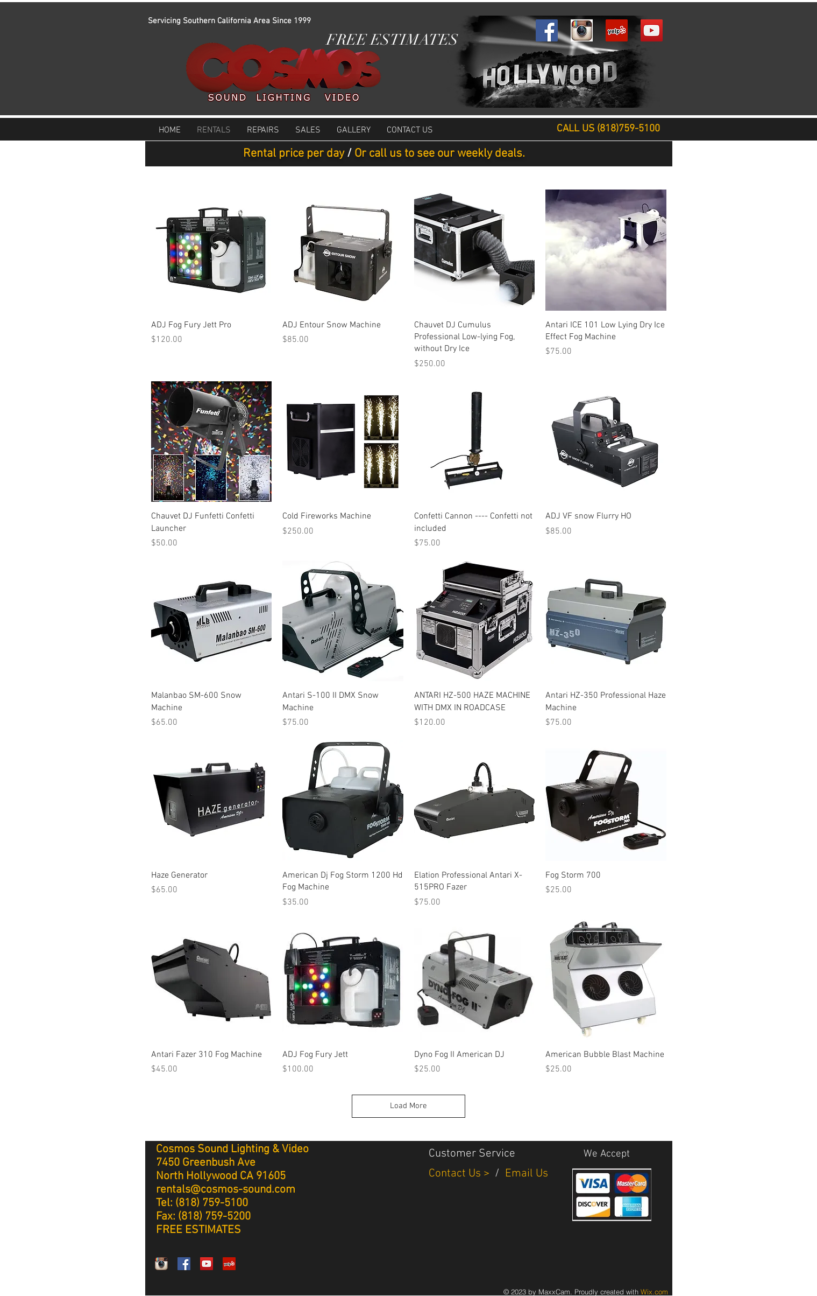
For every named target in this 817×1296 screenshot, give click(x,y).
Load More (408, 1106)
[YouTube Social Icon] (652, 30)
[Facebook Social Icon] (547, 30)
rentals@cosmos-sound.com (225, 1189)
